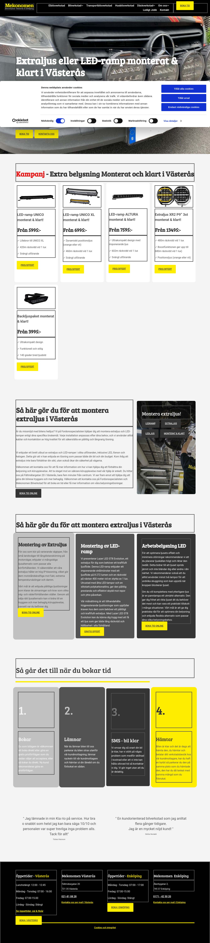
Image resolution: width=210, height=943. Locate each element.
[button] (24, 133)
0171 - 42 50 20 (162, 895)
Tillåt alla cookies (184, 7)
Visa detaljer (171, 40)
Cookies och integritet (105, 927)
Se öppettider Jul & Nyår (29, 910)
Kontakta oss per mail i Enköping (169, 901)
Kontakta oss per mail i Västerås (77, 901)
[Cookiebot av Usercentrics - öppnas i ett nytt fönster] (20, 40)
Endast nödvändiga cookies (183, 26)
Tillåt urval (184, 17)
